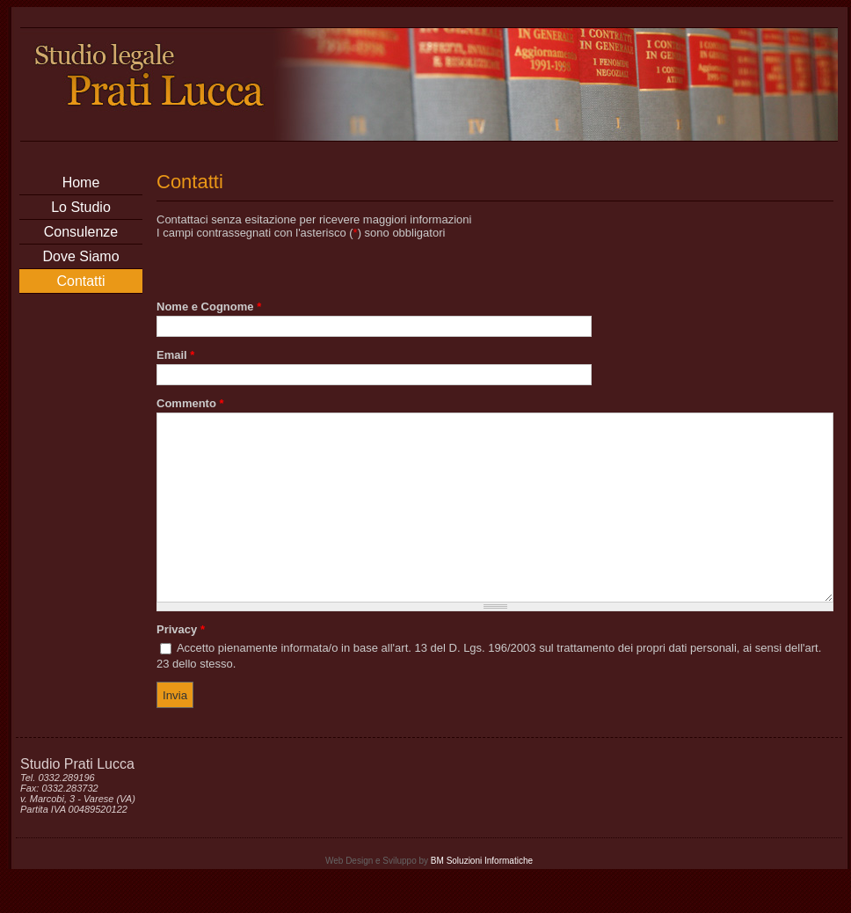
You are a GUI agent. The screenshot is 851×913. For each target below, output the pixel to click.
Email (175, 355)
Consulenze (81, 231)
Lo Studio (81, 207)
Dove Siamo (80, 256)
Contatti (80, 281)
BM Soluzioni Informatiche (482, 897)
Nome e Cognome (208, 306)
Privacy (180, 666)
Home (81, 182)
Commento (190, 403)
